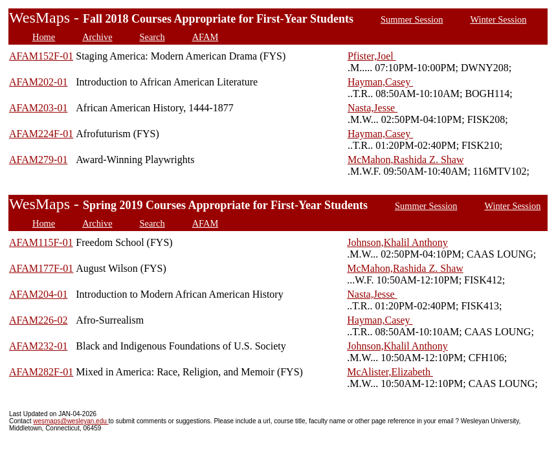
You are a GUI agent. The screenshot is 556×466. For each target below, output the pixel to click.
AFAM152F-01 (41, 55)
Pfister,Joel (372, 55)
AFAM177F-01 (41, 268)
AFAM (205, 37)
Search (152, 37)
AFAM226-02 (38, 320)
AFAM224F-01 (41, 133)
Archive (97, 37)
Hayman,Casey (380, 81)
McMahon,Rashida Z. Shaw (406, 159)
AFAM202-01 (38, 81)
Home (43, 37)
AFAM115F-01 (41, 242)
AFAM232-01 (38, 345)
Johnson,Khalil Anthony (397, 242)
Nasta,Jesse (372, 107)
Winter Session (498, 19)
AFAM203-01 (38, 107)
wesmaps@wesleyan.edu (70, 421)
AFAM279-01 (38, 159)
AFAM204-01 (38, 294)
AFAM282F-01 (41, 371)
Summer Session (412, 19)
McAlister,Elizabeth (390, 371)
